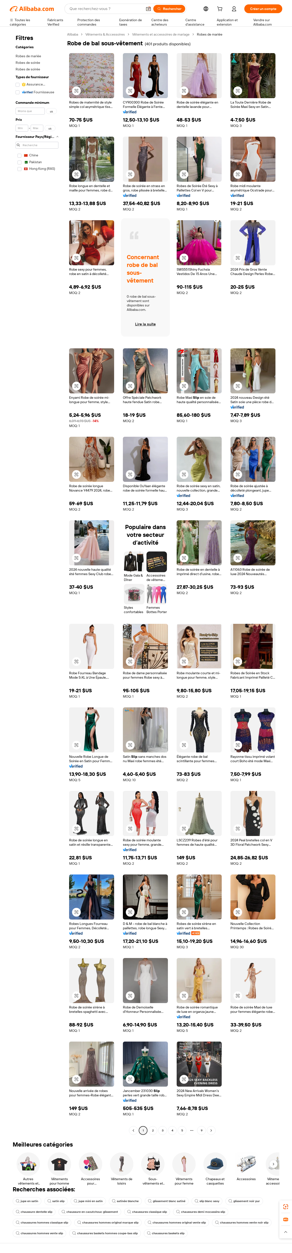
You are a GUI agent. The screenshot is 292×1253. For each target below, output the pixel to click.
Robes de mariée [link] (209, 34)
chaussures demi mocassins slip (200, 1212)
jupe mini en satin (88, 1201)
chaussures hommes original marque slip (107, 1223)
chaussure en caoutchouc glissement (90, 1212)
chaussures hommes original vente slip (177, 1223)
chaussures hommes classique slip (42, 1223)
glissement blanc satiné (166, 1201)
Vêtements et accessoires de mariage (161, 34)
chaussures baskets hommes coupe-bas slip (105, 1233)
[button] (148, 9)
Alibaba (72, 34)
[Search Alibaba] (106, 8)
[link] (285, 1206)
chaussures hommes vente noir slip (241, 1223)
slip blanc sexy (207, 1201)
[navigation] (37, 583)
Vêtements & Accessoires (105, 34)
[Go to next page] (211, 1130)
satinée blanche (125, 1201)
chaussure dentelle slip (34, 1212)
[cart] (220, 9)
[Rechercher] (169, 9)
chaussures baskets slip (165, 1233)
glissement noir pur (244, 1201)
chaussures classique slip (147, 1212)
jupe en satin (27, 1201)
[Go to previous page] (133, 1130)
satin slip (55, 1201)
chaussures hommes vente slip (39, 1233)
